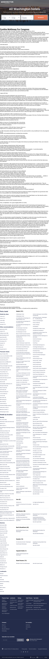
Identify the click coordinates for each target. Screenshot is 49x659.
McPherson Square (4, 495)
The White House (3, 432)
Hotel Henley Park (19, 443)
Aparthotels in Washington (4, 604)
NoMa (1, 556)
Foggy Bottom (3, 554)
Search (41, 17)
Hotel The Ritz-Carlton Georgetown (40, 368)
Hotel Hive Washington (20, 456)
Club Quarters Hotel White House (22, 346)
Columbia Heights (3, 544)
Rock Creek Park (3, 472)
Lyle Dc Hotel (35, 419)
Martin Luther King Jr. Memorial (6, 518)
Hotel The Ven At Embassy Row (39, 370)
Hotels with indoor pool (29, 610)
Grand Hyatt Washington (38, 605)
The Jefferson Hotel (37, 456)
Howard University (3, 438)
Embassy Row (3, 537)
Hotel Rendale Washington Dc (39, 344)
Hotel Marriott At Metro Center (39, 328)
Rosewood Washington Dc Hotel (39, 439)
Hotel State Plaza (36, 350)
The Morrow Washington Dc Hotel (39, 462)
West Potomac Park (4, 497)
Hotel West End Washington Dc (39, 383)
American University (4, 478)
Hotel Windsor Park (36, 385)
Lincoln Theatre (3, 476)
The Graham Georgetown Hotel (39, 454)
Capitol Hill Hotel (19, 338)
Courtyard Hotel (19, 356)
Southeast (2, 529)
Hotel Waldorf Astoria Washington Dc (40, 379)
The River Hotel (36, 466)
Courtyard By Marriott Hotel (21, 350)
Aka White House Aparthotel (21, 517)
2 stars (1, 322)
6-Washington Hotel (20, 314)
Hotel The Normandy (37, 364)
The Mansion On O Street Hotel (39, 460)
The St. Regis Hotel (36, 474)
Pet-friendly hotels (29, 605)
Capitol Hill (2, 541)
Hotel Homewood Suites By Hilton (22, 458)
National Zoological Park (5, 458)
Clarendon (2, 568)
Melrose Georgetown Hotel (38, 425)
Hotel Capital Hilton (20, 407)
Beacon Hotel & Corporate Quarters (23, 333)
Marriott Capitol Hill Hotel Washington (40, 421)
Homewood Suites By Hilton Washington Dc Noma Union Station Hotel (23, 397)
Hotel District (18, 420)
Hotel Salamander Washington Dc (39, 348)
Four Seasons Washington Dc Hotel (23, 373)
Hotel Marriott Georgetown (38, 330)
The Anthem (2, 501)
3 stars (1, 320)
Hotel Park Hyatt (36, 340)
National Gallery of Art (4, 470)
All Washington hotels (4, 411)
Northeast (2, 527)
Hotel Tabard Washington (38, 352)
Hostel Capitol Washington (21, 543)
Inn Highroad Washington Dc (38, 502)
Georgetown (2, 550)
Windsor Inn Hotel (36, 487)
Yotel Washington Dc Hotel (38, 489)
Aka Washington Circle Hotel (21, 327)
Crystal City (2, 560)
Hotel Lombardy (36, 324)
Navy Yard (2, 539)
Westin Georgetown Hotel (38, 482)
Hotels (1, 331)
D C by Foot (2, 503)
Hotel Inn (18, 480)
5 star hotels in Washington (21, 601)
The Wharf (2, 488)
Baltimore (2, 423)
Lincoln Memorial (3, 454)
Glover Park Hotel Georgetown (22, 378)
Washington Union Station (5, 434)
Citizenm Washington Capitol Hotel (23, 342)
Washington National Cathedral (6, 480)
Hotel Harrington (19, 441)
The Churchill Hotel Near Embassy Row (40, 446)
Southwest (2, 546)
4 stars (1, 318)
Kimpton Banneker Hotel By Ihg (39, 410)
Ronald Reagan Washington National (7, 427)
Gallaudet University (4, 468)
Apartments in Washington (5, 611)
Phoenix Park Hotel (36, 437)
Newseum (2, 482)
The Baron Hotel (36, 444)
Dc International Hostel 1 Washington (23, 541)
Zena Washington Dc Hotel (38, 491)
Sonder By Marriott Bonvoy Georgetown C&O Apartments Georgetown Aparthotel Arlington (39, 518)
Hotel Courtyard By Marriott (21, 408)
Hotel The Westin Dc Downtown (39, 372)
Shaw (1, 535)
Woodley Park (2, 562)
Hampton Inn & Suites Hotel (21, 382)
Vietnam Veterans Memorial (5, 499)
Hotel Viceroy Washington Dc (38, 374)
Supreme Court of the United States (7, 490)
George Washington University (6, 446)
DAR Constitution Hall (4, 460)
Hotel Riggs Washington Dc (38, 346)
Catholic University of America (6, 505)
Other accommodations (6, 327)
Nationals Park (3, 444)
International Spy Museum (5, 486)
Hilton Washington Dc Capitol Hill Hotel (23, 393)
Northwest (2, 525)
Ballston (1, 564)
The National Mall (13, 609)
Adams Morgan (3, 548)
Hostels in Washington (4, 607)
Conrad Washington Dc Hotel (22, 348)
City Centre (2, 419)
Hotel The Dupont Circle (37, 358)
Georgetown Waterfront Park (5, 493)
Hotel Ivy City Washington (38, 320)
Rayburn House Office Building (6, 520)
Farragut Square (3, 507)
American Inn (18, 502)
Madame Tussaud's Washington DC (7, 514)
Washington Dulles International (6, 421)
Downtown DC (3, 531)
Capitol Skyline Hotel (20, 340)
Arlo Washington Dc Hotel (21, 331)
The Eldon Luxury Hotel (37, 450)
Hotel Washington (36, 381)
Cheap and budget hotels (5, 365)
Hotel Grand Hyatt (19, 435)
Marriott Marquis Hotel (37, 423)
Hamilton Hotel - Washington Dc (22, 380)
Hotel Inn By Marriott (20, 486)
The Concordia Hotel (37, 448)
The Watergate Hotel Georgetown (39, 476)
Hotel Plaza (35, 342)
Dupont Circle (2, 533)
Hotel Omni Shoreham (37, 338)
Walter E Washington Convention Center (8, 440)
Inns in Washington (6, 613)
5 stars (1, 316)
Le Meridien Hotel (36, 417)
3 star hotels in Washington (21, 607)
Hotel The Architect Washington (39, 354)
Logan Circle (2, 542)
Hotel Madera (35, 326)
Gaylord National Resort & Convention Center (39, 601)
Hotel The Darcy (36, 356)
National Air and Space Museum (6, 474)
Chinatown (2, 558)
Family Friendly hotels (4, 369)
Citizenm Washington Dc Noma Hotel (23, 344)
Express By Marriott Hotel (21, 364)
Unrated (1, 324)
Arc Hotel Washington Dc (21, 329)
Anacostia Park (3, 509)
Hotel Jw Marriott (36, 322)
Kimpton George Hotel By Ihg (38, 412)
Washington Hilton (37, 607)
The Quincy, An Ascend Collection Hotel (40, 464)
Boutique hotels (29, 607)
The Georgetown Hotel (37, 452)
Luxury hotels (28, 603)
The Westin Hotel (36, 478)
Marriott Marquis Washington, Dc (40, 603)
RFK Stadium (2, 456)
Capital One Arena (3, 466)
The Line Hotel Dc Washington (39, 458)
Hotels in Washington (4, 601)
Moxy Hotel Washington (37, 430)
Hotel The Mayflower (37, 362)
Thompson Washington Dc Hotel (39, 480)
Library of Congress (4, 484)
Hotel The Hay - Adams (37, 360)
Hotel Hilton (18, 445)
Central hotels (2, 363)
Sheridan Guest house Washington (23, 563)
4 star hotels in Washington (21, 604)
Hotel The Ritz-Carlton (37, 366)
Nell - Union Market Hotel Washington (40, 432)
